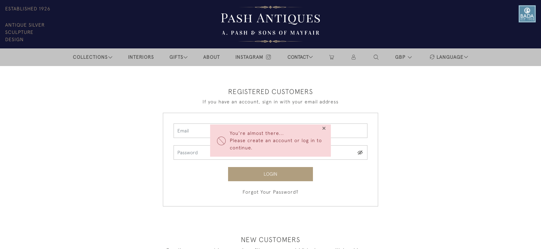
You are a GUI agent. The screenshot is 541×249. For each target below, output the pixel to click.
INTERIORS (141, 57)
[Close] (324, 128)
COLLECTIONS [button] (90, 57)
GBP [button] (401, 57)
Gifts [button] (176, 57)
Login (270, 174)
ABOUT (211, 57)
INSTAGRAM (253, 57)
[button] (376, 57)
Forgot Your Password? (270, 192)
